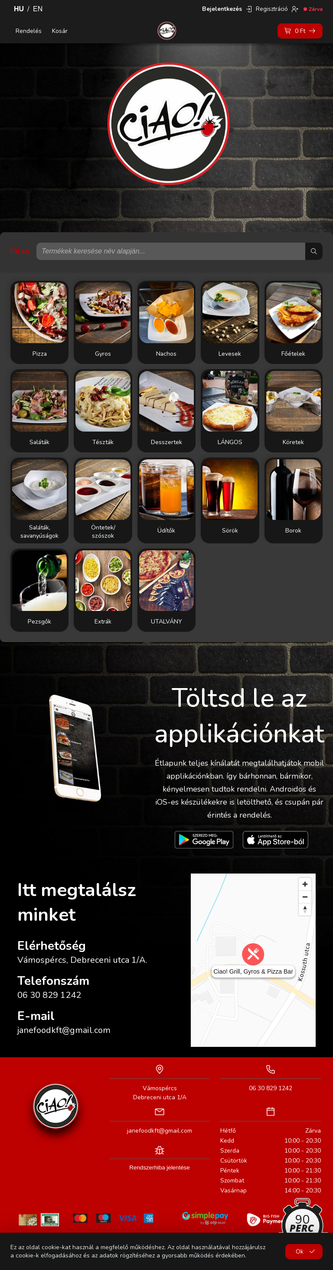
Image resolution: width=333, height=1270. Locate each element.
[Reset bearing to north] (305, 909)
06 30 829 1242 (49, 995)
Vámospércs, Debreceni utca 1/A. (82, 960)
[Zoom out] (305, 896)
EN (37, 9)
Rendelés (29, 31)
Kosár (60, 31)
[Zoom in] (305, 884)
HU (19, 9)
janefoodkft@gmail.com (64, 1030)
